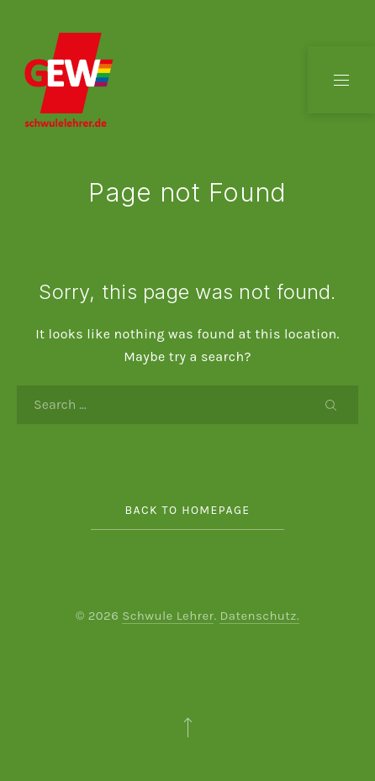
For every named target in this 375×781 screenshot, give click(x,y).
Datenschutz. (259, 615)
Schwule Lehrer (168, 615)
